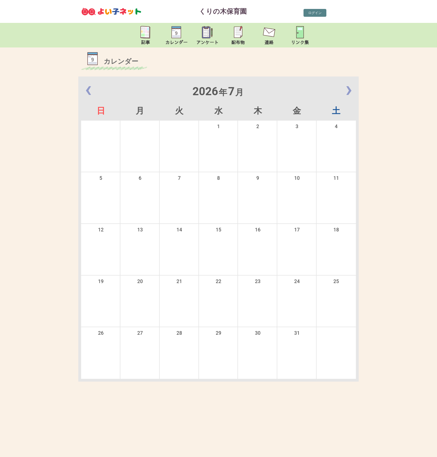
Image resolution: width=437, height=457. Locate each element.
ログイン (315, 13)
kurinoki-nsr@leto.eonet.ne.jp (141, 451)
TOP (414, 449)
